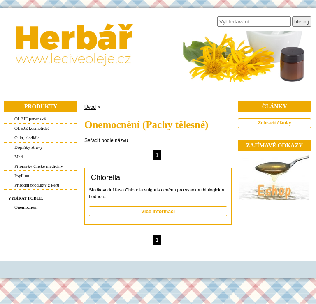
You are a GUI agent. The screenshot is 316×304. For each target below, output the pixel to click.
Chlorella (105, 177)
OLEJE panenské (30, 118)
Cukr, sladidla (27, 137)
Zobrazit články (274, 123)
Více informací (158, 211)
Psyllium (22, 175)
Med (18, 156)
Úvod (90, 107)
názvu (121, 140)
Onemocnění (25, 207)
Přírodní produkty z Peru (36, 184)
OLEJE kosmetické (31, 128)
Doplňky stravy (28, 147)
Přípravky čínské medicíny (38, 166)
